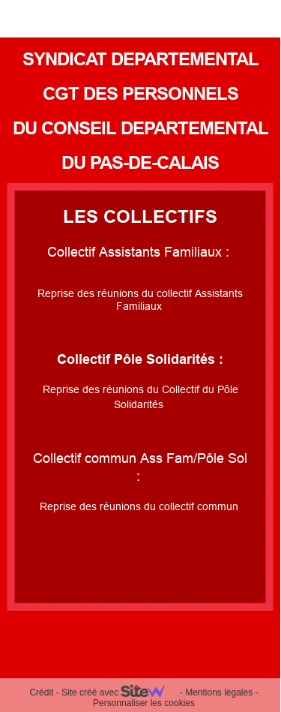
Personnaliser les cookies (144, 703)
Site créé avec (119, 692)
